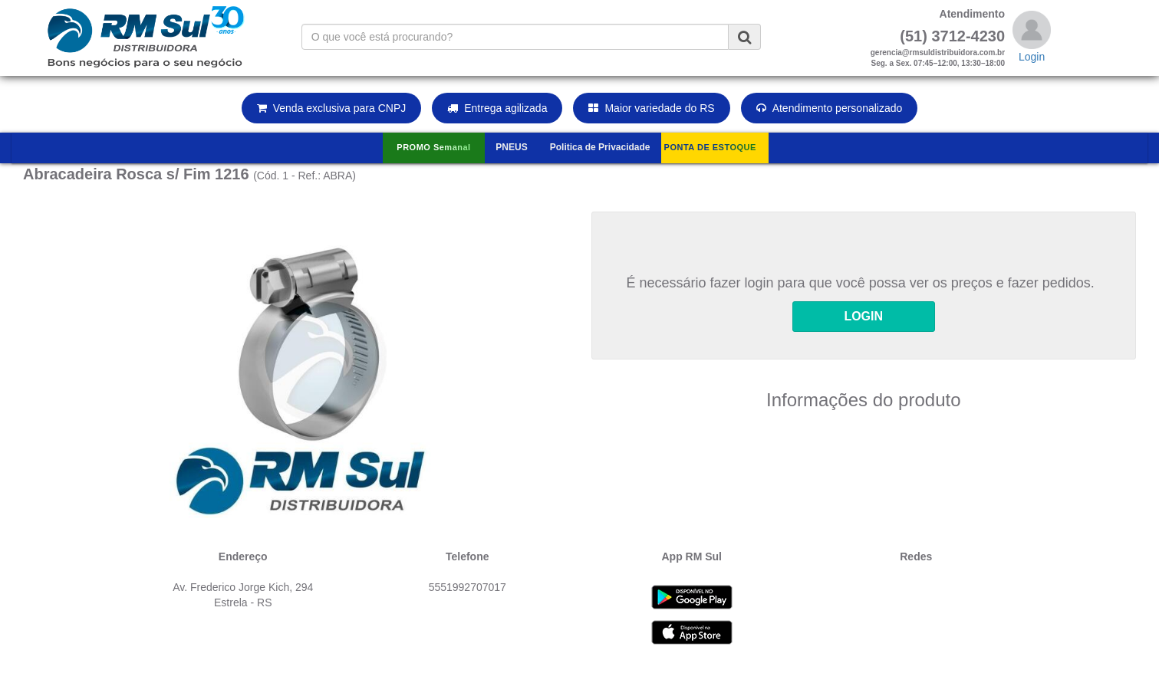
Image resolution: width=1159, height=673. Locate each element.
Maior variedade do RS (651, 108)
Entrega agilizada (497, 108)
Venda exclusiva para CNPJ (332, 108)
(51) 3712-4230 (952, 36)
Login (1032, 57)
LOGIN (863, 316)
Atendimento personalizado (829, 108)
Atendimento (973, 14)
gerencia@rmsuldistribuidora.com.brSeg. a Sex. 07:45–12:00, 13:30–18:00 (938, 57)
